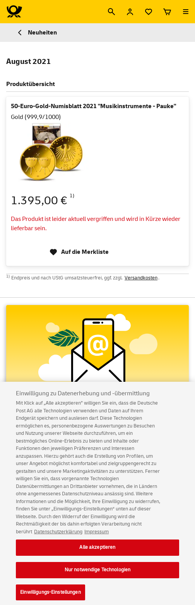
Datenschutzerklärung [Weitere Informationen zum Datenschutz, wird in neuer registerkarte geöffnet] (58, 537)
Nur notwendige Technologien (98, 575)
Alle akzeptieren (97, 552)
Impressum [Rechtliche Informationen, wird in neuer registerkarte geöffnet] (96, 537)
